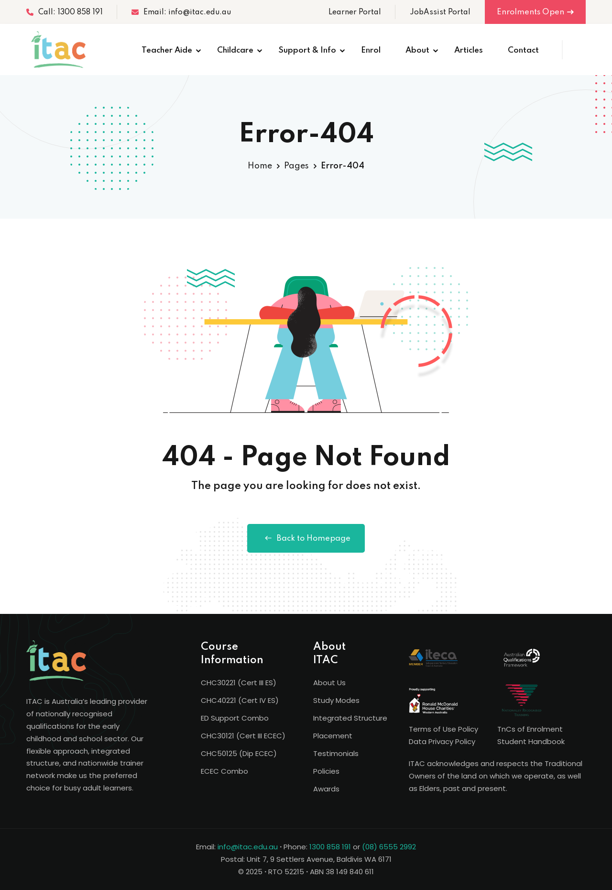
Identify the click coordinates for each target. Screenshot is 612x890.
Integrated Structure (350, 718)
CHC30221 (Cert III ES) (238, 683)
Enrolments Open (535, 12)
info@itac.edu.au (248, 847)
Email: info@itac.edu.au (181, 12)
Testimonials (336, 753)
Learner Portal (354, 12)
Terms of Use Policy (443, 729)
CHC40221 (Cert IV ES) (240, 700)
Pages (296, 166)
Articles (468, 50)
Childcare (235, 50)
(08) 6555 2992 (389, 847)
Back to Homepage (306, 538)
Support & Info (307, 50)
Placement (332, 736)
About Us (329, 683)
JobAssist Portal (440, 12)
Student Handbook (531, 741)
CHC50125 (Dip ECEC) (239, 753)
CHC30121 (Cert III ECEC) (243, 736)
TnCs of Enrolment (530, 729)
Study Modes (336, 700)
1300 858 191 (330, 847)
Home (260, 166)
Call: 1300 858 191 (64, 12)
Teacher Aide (167, 50)
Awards (326, 789)
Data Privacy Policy (442, 741)
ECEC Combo (224, 771)
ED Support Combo (235, 718)
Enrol (371, 50)
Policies (326, 771)
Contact (523, 50)
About (417, 50)
